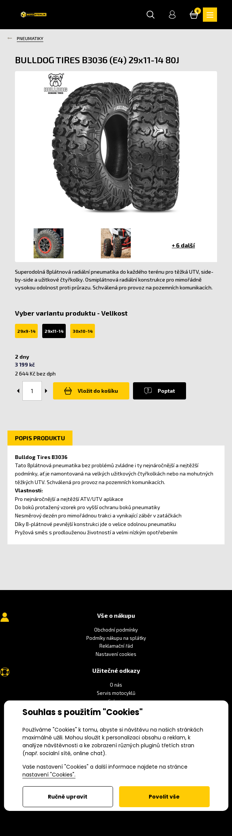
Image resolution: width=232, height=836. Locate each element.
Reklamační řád (116, 646)
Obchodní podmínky (116, 630)
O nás (116, 685)
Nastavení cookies (116, 654)
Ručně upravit (67, 796)
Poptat (159, 391)
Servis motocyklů (116, 693)
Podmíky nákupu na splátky (116, 638)
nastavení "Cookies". (48, 774)
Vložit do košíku (91, 391)
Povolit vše (164, 796)
